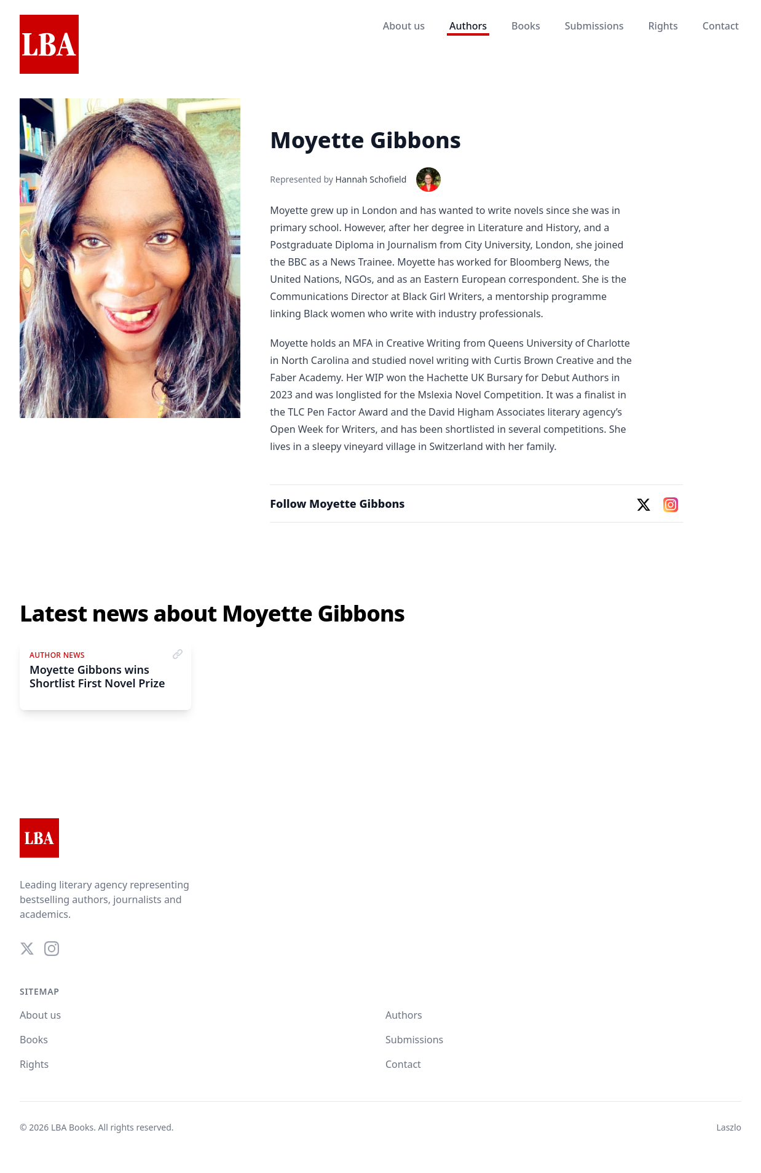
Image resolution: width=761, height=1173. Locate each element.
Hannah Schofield (371, 179)
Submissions (594, 26)
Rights (662, 26)
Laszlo (728, 1127)
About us (404, 26)
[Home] (49, 45)
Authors (468, 26)
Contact (721, 26)
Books (525, 26)
